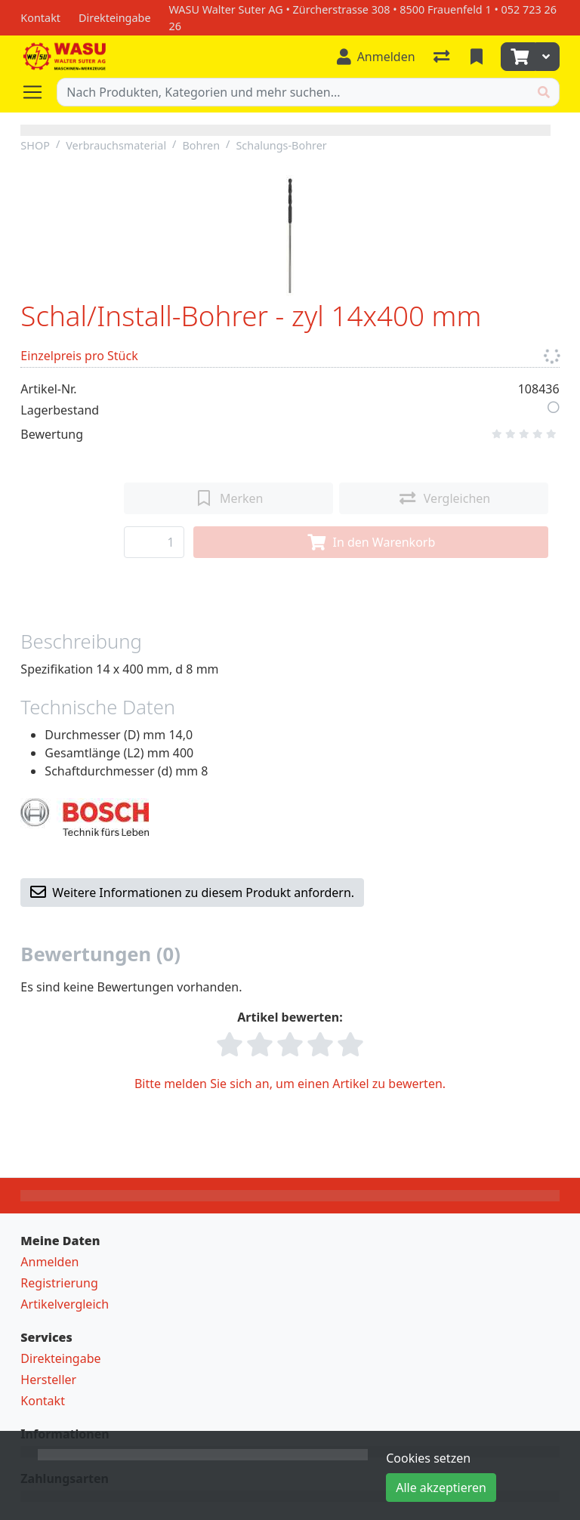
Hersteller (48, 1379)
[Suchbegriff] (293, 92)
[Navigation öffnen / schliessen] (38, 92)
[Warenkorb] (518, 56)
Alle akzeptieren (441, 1487)
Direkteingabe (60, 1358)
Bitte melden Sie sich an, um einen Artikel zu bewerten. (290, 1083)
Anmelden (49, 1261)
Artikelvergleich (64, 1304)
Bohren (201, 145)
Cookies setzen (428, 1458)
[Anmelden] (376, 57)
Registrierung (58, 1283)
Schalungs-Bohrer (281, 145)
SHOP (35, 145)
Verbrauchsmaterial (116, 145)
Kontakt (42, 1400)
